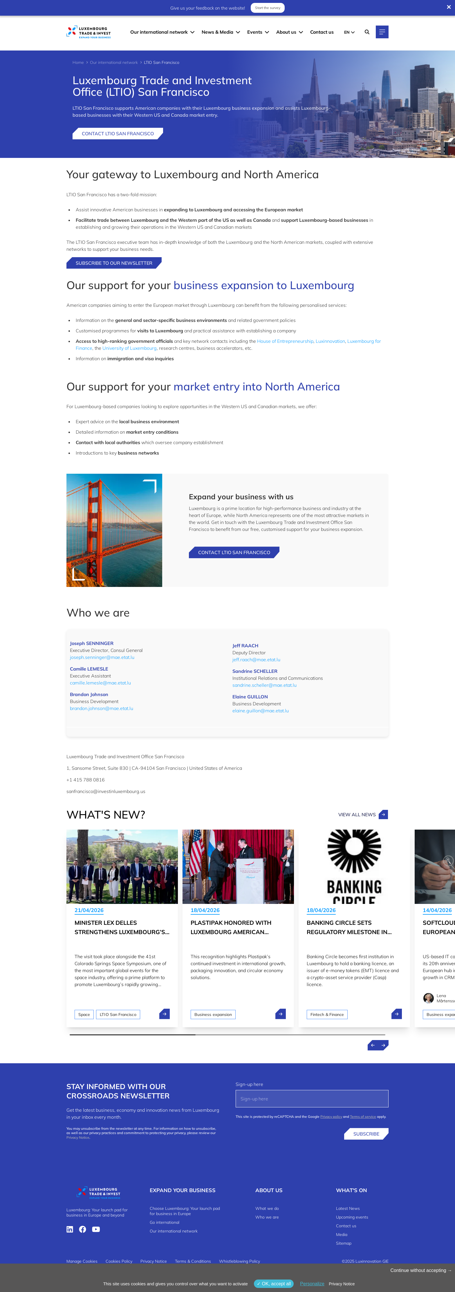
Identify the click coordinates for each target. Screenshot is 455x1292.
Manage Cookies (82, 1261)
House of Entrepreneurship (285, 341)
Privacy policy (331, 1116)
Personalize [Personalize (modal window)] (312, 1283)
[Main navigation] (382, 32)
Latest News (348, 1208)
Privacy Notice (77, 1137)
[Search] (367, 31)
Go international (164, 1222)
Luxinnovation (330, 341)
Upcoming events (352, 1217)
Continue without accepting (421, 1270)
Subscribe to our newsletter (114, 263)
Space (84, 1014)
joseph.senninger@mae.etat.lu (102, 657)
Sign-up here (249, 1084)
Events (254, 32)
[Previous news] (373, 1045)
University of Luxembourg (129, 348)
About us (286, 32)
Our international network (159, 32)
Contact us (322, 32)
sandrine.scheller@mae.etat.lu (264, 685)
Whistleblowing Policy (239, 1261)
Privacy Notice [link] (342, 1284)
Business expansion (213, 1014)
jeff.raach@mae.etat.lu (256, 659)
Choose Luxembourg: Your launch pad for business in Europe (185, 1211)
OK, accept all (274, 1283)
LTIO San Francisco (118, 1014)
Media (341, 1234)
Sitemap (343, 1243)
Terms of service (363, 1116)
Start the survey (267, 8)
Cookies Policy (119, 1261)
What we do (267, 1208)
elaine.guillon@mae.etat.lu (260, 710)
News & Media (217, 32)
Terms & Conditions (193, 1261)
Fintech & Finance (327, 1014)
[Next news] (383, 1045)
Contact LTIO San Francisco (118, 133)
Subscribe (366, 1134)
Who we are (267, 1217)
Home (78, 62)
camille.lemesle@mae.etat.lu (100, 683)
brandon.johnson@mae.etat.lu (101, 708)
